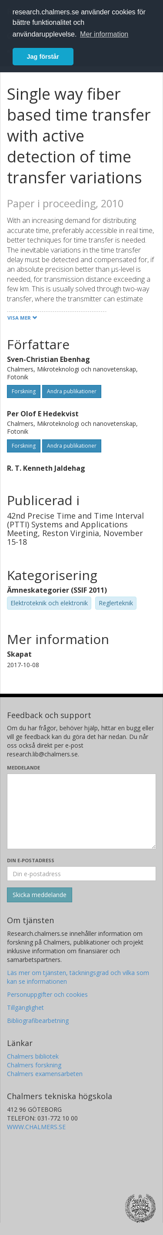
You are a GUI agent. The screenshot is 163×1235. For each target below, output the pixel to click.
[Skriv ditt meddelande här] (81, 811)
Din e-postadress (30, 860)
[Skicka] (39, 894)
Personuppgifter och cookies (47, 994)
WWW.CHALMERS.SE (36, 1127)
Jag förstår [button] (43, 56)
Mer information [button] (104, 34)
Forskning (24, 391)
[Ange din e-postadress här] (81, 873)
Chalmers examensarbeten (45, 1074)
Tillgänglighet (25, 1007)
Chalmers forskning (34, 1065)
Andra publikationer (71, 391)
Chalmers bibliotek (33, 1056)
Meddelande (23, 767)
